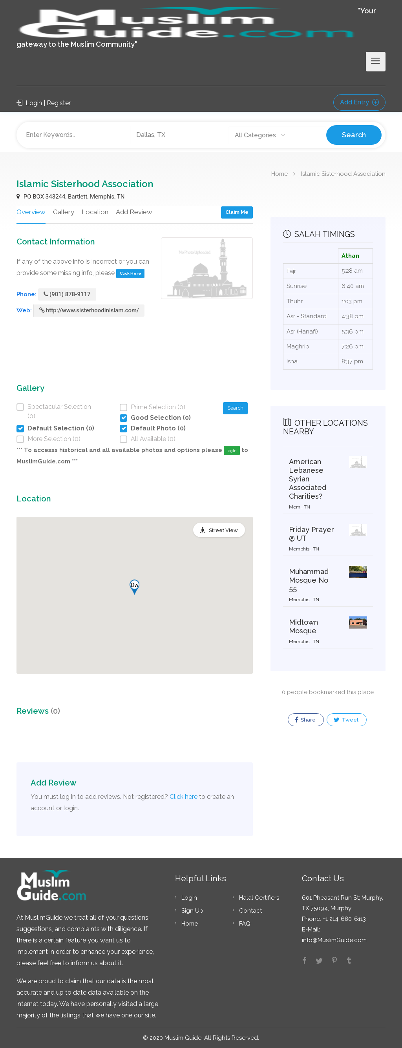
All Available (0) (153, 439)
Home (279, 173)
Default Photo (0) (158, 428)
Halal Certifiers (259, 897)
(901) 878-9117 (67, 294)
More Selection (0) (53, 439)
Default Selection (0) (60, 428)
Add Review (134, 212)
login (232, 450)
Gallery (63, 212)
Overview (31, 212)
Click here (183, 796)
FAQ (244, 923)
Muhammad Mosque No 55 (309, 580)
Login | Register (43, 103)
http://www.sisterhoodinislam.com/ (89, 310)
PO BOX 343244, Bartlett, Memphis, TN (70, 196)
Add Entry (359, 102)
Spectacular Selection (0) (59, 411)
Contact (250, 910)
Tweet (346, 720)
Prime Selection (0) (158, 407)
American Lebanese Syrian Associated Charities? (307, 478)
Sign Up (192, 910)
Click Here (130, 273)
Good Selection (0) (161, 417)
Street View (223, 530)
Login (189, 897)
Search (354, 135)
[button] (134, 587)
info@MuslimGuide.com (334, 940)
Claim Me (237, 212)
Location (95, 212)
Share (305, 720)
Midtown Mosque (303, 626)
